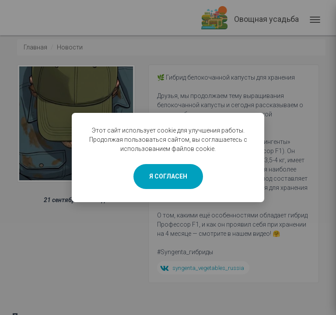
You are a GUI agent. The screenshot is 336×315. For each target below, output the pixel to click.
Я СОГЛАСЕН (168, 176)
